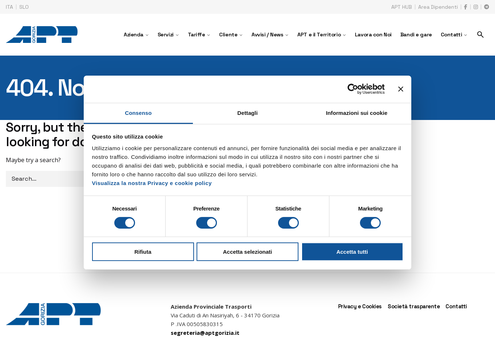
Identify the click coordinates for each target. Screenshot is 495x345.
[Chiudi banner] (400, 89)
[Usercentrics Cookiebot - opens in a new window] (353, 89)
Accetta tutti (352, 252)
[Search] (480, 34)
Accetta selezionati (247, 252)
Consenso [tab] (138, 112)
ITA (9, 7)
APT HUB (401, 7)
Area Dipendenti (438, 7)
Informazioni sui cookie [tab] (357, 112)
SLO (24, 7)
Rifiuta (142, 252)
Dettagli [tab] (247, 112)
